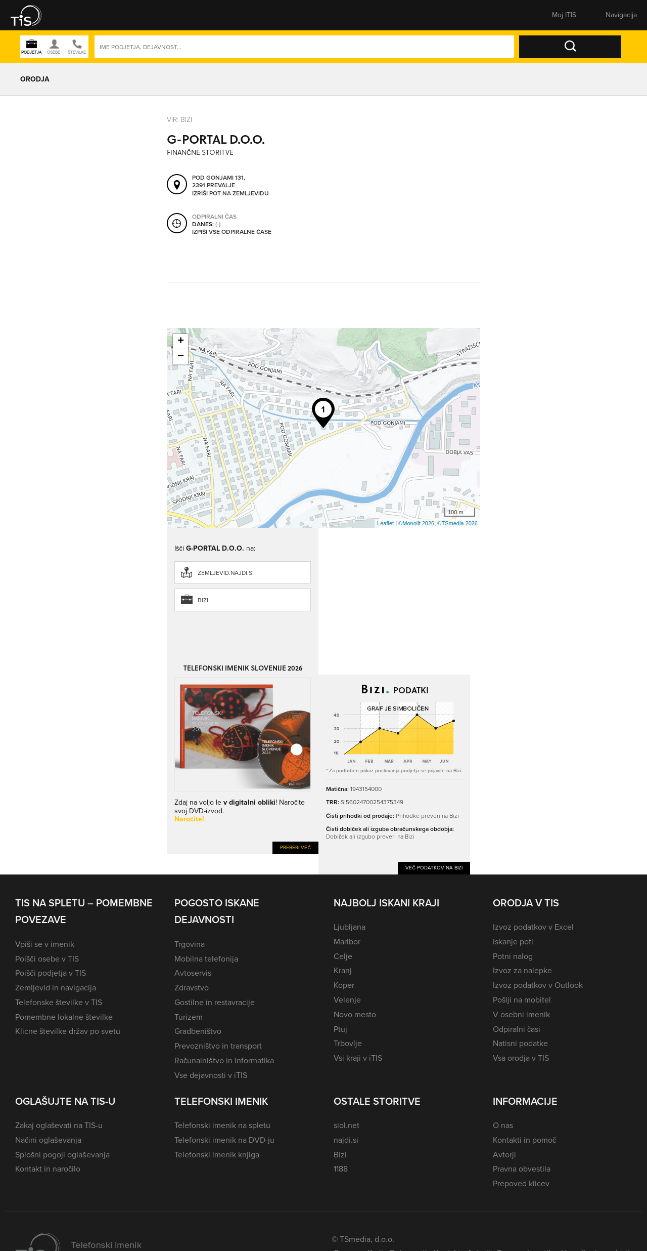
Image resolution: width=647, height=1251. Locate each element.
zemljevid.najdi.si (226, 572)
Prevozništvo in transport (218, 1046)
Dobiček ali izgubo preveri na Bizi (370, 836)
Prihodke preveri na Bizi (427, 815)
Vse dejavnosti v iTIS (210, 1075)
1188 (341, 1169)
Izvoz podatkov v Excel (533, 927)
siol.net (346, 1125)
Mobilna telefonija (206, 959)
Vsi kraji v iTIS (358, 1058)
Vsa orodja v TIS (521, 1058)
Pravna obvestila (521, 1169)
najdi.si (346, 1140)
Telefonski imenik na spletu (222, 1125)
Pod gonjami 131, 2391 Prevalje (218, 182)
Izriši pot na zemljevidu (230, 194)
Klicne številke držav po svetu (67, 1031)
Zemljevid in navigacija (55, 987)
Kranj (343, 970)
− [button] (180, 356)
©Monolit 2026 (416, 523)
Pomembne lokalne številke (64, 1017)
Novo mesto (355, 1014)
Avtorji (504, 1154)
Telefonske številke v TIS (58, 1002)
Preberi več (295, 847)
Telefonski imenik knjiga (216, 1154)
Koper (344, 985)
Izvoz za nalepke (522, 970)
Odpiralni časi (516, 1029)
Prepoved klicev (521, 1183)
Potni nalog (513, 956)
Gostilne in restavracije (214, 1002)
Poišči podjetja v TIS (50, 973)
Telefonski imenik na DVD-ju (224, 1140)
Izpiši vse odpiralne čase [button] (231, 232)
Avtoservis (192, 973)
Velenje (347, 1000)
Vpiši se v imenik (44, 944)
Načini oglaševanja (48, 1140)
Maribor (347, 941)
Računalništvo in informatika (224, 1060)
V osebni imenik (521, 1014)
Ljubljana (349, 927)
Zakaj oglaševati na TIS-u (59, 1125)
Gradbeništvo (197, 1031)
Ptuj (340, 1029)
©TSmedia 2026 (457, 523)
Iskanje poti (513, 941)
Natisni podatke (520, 1043)
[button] (33, 15)
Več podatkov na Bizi (434, 867)
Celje (343, 956)
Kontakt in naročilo (47, 1169)
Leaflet (385, 523)
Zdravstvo (191, 987)
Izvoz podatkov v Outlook (538, 985)
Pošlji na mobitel (522, 1000)
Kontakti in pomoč (524, 1140)
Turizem (188, 1017)
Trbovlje (348, 1043)
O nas (503, 1125)
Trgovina (189, 944)
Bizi (203, 600)
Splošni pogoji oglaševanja (62, 1154)
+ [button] (180, 341)
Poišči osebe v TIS (47, 959)
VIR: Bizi (179, 119)
